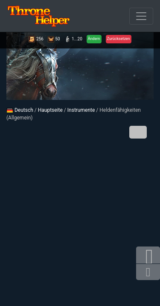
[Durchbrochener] (141, 16)
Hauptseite (50, 110)
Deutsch (19, 110)
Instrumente (81, 110)
